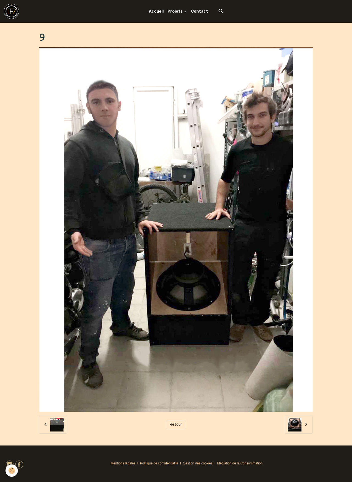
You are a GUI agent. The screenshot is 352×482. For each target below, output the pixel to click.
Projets (175, 11)
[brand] (12, 11)
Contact (199, 11)
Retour (176, 424)
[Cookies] (11, 470)
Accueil (156, 11)
